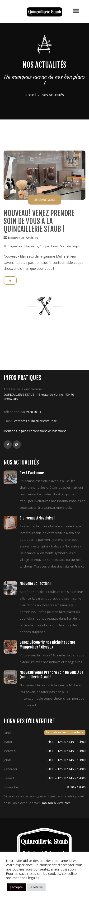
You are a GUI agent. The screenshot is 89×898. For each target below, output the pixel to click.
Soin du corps (70, 246)
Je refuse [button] (36, 887)
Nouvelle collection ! (35, 583)
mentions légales (26, 877)
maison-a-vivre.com (56, 803)
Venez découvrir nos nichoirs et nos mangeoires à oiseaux (47, 644)
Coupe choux (49, 246)
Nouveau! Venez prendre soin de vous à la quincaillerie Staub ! (39, 221)
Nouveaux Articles (23, 237)
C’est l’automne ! (33, 473)
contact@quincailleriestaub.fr (35, 421)
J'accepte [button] (16, 887)
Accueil (30, 94)
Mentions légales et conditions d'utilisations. (35, 431)
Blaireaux (31, 246)
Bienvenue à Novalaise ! (37, 518)
